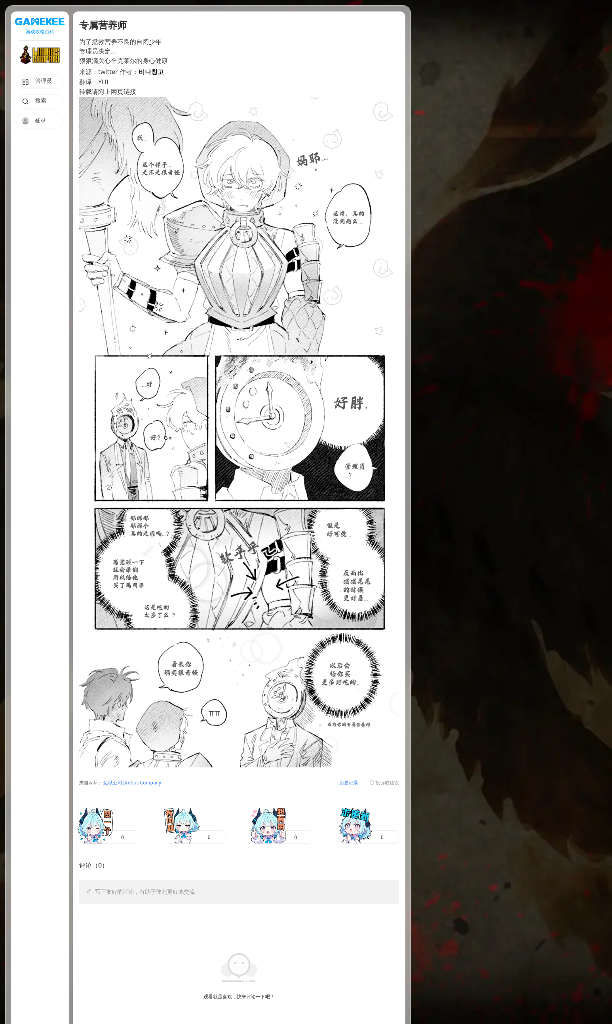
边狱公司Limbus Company (131, 783)
